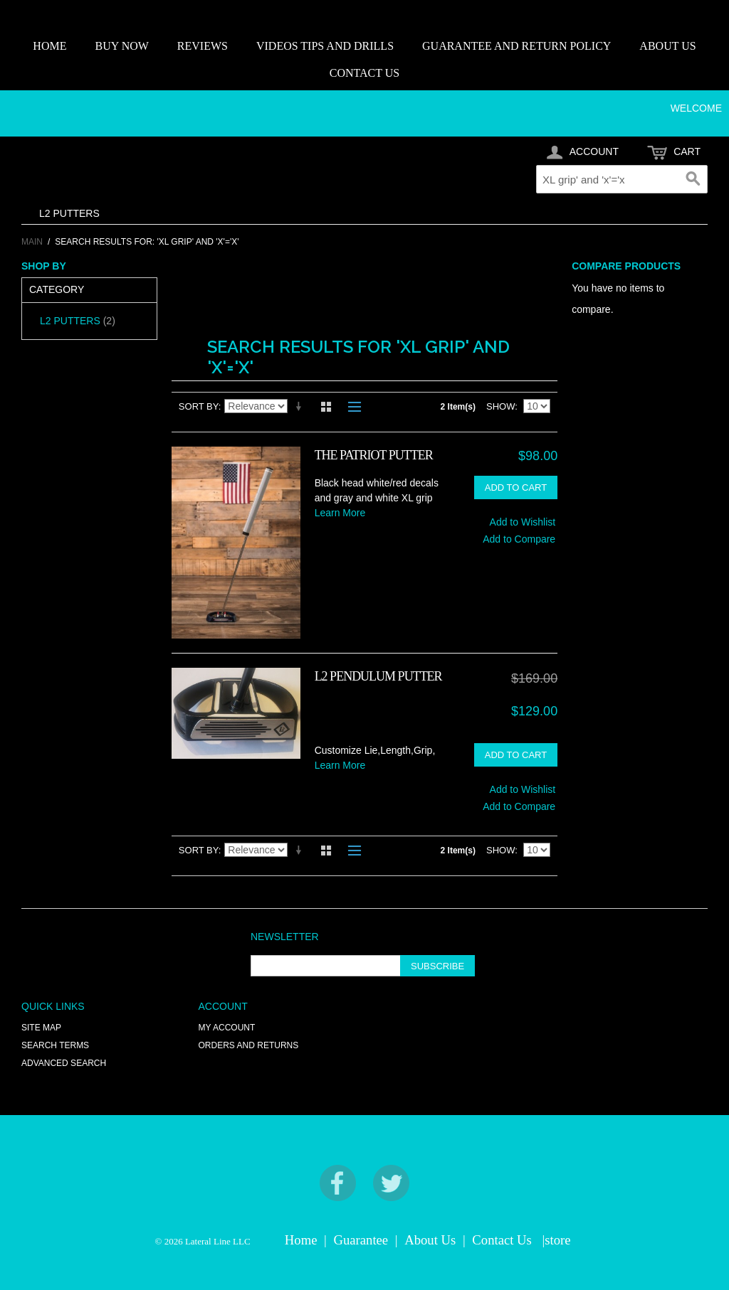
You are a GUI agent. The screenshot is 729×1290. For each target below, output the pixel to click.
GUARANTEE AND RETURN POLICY (516, 46)
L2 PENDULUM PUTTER (378, 676)
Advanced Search (63, 1063)
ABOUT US (667, 46)
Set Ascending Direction (301, 406)
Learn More (340, 512)
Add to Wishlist (523, 522)
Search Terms (55, 1045)
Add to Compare (519, 539)
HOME (49, 46)
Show (500, 406)
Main (32, 242)
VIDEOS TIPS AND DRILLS (325, 46)
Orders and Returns (249, 1045)
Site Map (41, 1028)
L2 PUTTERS (69, 213)
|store (556, 1239)
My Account (227, 1028)
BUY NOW (121, 46)
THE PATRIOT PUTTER (374, 455)
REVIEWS (202, 46)
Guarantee (361, 1239)
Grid (326, 406)
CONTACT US (364, 73)
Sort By (199, 406)
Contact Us (501, 1239)
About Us (430, 1239)
